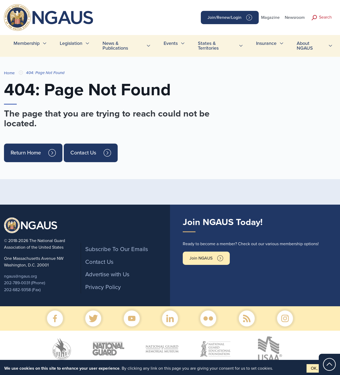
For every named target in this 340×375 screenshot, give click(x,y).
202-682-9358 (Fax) (22, 289)
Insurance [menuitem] (266, 43)
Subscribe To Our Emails (116, 249)
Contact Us (83, 153)
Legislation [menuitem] (71, 43)
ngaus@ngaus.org (20, 276)
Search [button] (325, 17)
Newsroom (295, 17)
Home (9, 73)
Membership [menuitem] (27, 43)
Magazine (270, 17)
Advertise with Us (107, 274)
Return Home (26, 153)
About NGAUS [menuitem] (305, 45)
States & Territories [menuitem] (208, 45)
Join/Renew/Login (224, 17)
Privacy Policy (103, 287)
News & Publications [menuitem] (115, 45)
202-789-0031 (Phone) (24, 283)
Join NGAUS (200, 258)
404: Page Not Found (45, 72)
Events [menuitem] (171, 43)
